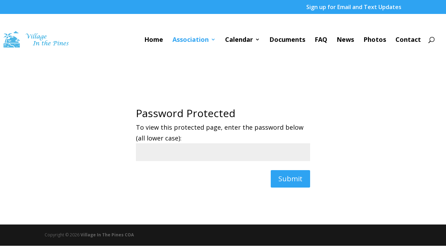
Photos (374, 40)
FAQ (321, 40)
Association (190, 40)
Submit (290, 178)
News (345, 40)
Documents (287, 40)
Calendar (239, 40)
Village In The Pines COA (107, 235)
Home (153, 40)
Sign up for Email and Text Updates (353, 7)
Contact (408, 40)
